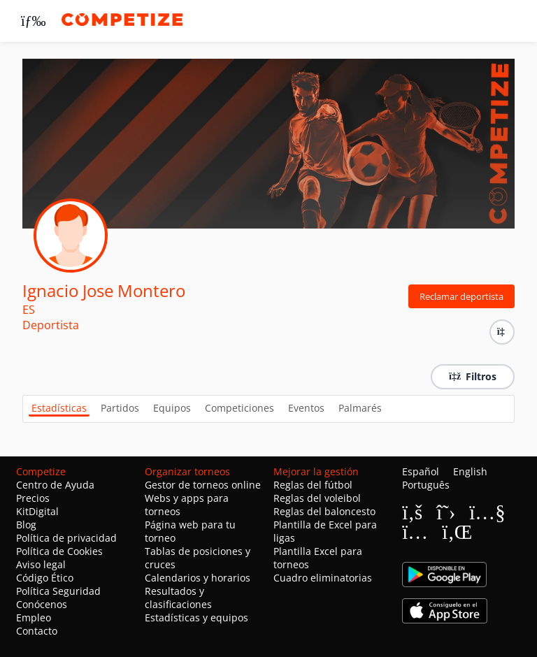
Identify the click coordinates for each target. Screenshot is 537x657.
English (470, 471)
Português (426, 484)
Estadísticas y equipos (196, 617)
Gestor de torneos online (203, 484)
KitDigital (37, 511)
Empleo (33, 617)
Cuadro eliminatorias (322, 577)
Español (420, 471)
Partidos (120, 407)
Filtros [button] (472, 376)
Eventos (306, 407)
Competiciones (239, 407)
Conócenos (41, 604)
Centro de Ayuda (55, 484)
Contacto (36, 630)
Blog (26, 524)
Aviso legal (41, 564)
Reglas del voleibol (317, 498)
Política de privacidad (66, 537)
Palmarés (360, 407)
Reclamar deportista (461, 296)
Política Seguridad (58, 591)
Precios (33, 498)
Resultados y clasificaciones (178, 597)
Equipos (172, 407)
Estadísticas (59, 407)
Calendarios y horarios (197, 577)
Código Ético (44, 577)
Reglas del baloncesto (324, 511)
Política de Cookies (59, 551)
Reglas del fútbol (312, 484)
